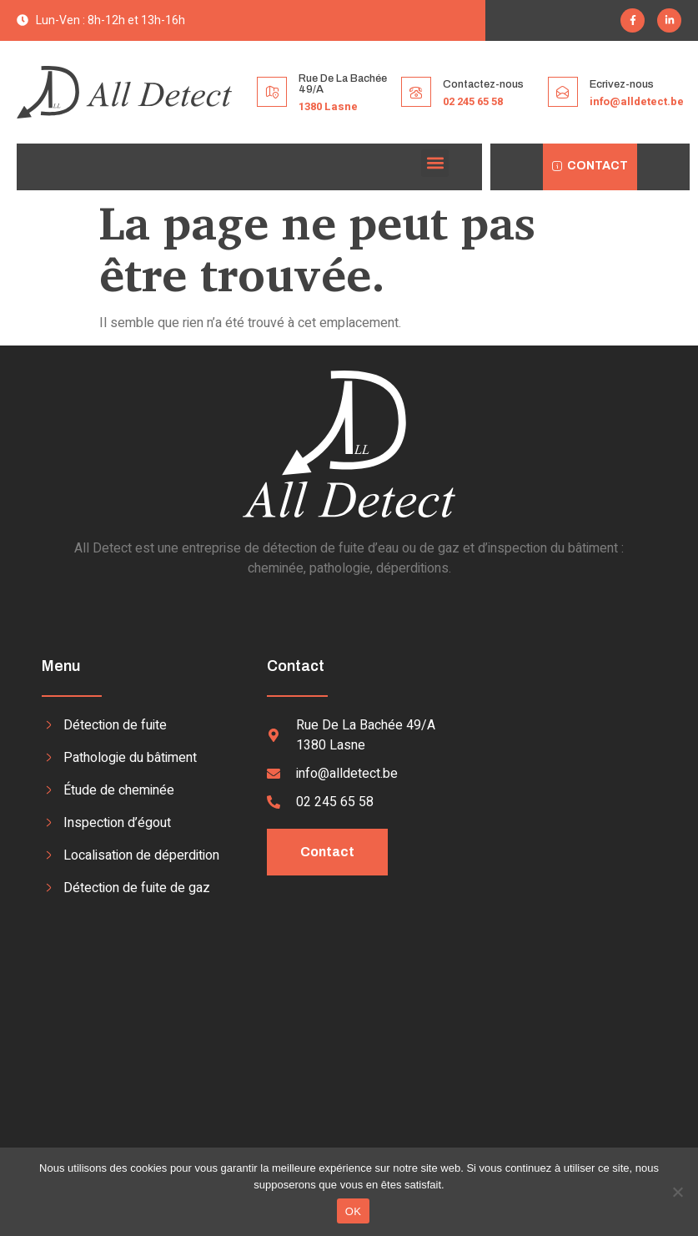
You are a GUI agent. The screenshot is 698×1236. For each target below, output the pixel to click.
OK (353, 1211)
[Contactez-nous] (416, 92)
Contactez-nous (483, 84)
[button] (435, 163)
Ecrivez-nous (622, 84)
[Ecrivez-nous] (563, 92)
